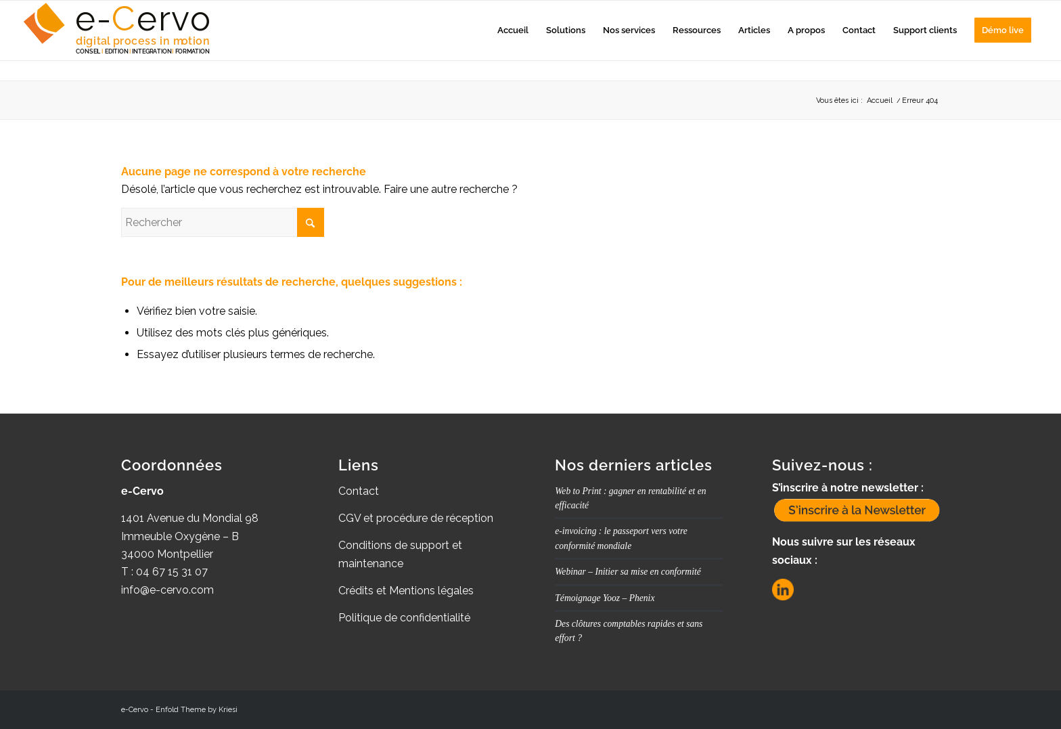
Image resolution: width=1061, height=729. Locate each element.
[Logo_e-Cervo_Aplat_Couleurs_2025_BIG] (118, 30)
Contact (358, 491)
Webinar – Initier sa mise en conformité (627, 572)
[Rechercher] (222, 222)
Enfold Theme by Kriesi (197, 709)
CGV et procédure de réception (415, 518)
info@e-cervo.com (167, 589)
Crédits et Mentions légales (406, 590)
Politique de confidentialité (404, 617)
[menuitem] (513, 30)
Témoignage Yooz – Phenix (604, 598)
